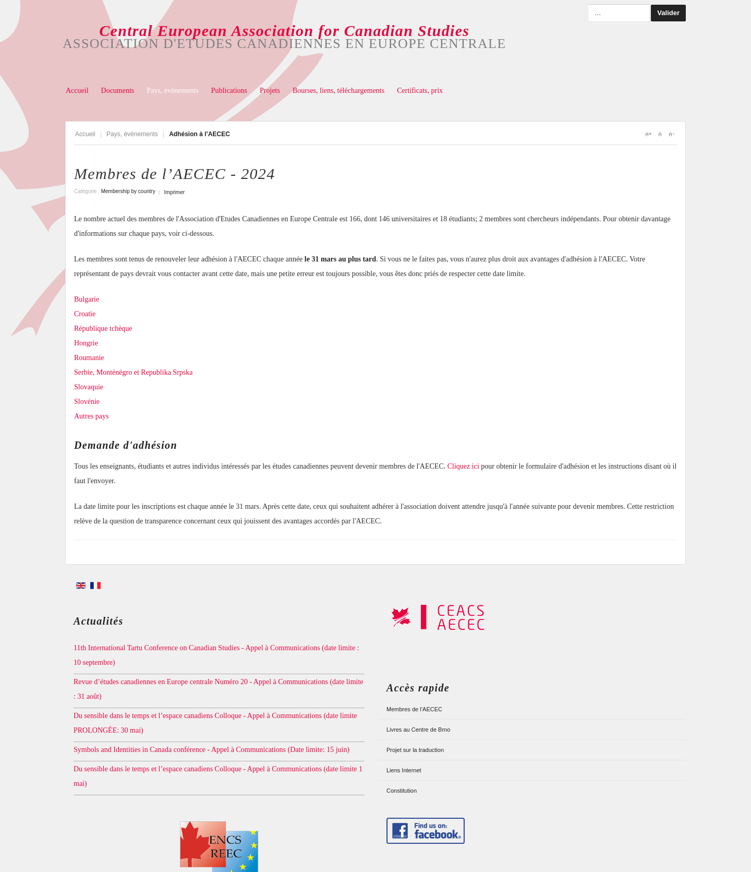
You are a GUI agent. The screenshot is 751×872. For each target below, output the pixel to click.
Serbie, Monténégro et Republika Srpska (134, 372)
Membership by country (128, 191)
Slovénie (87, 401)
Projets (270, 90)
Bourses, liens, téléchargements (338, 90)
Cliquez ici (463, 466)
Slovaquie (88, 387)
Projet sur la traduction (415, 750)
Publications (229, 90)
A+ (648, 134)
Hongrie (86, 343)
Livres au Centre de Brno (418, 729)
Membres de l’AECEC (414, 709)
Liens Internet (403, 770)
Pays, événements (173, 90)
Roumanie (89, 358)
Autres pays (91, 416)
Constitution (401, 790)
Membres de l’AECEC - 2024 (174, 173)
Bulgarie (86, 299)
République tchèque (103, 328)
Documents (118, 90)
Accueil (77, 90)
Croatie (84, 314)
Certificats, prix (420, 90)
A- (671, 134)
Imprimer (174, 192)
